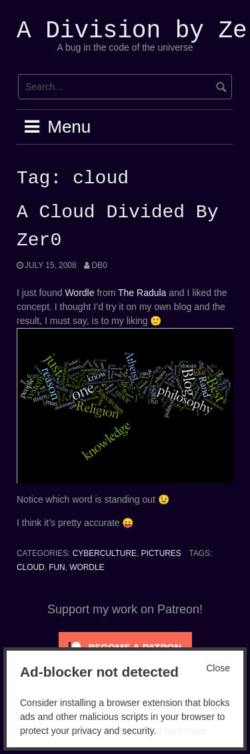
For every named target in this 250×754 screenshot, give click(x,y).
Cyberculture (105, 553)
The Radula (142, 292)
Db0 (99, 265)
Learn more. (184, 730)
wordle (86, 567)
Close (218, 668)
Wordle (79, 292)
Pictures (161, 553)
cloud (31, 567)
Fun (57, 567)
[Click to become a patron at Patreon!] (125, 646)
